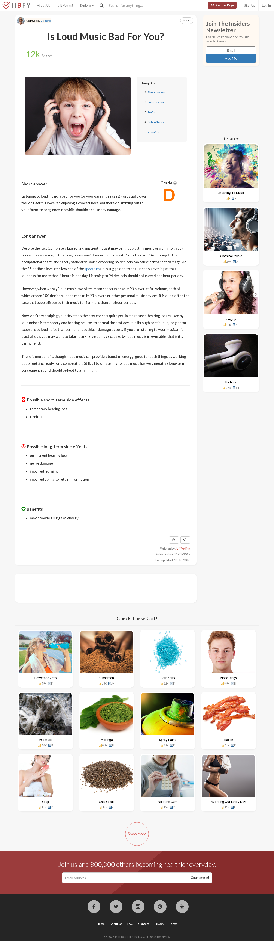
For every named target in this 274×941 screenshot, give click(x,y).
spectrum (92, 269)
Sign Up (249, 5)
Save (187, 20)
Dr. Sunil (45, 20)
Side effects (156, 122)
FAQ (130, 924)
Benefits (153, 132)
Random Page (222, 5)
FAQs (151, 112)
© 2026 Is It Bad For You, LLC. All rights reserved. (137, 936)
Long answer (156, 102)
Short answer (157, 92)
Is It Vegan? (65, 5)
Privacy (159, 924)
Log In (266, 5)
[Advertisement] (99, 587)
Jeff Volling (182, 548)
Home (101, 924)
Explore (87, 5)
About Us (43, 5)
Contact (143, 924)
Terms (173, 924)
